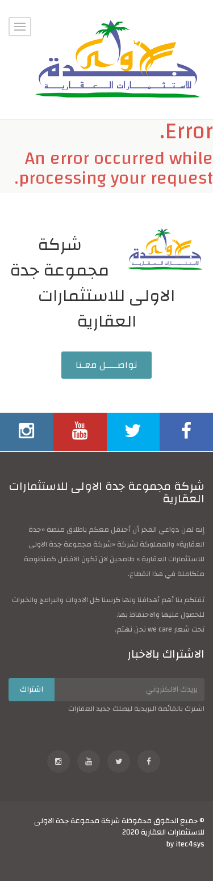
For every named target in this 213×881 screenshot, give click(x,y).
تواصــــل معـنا (106, 365)
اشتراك (31, 689)
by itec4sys (185, 844)
